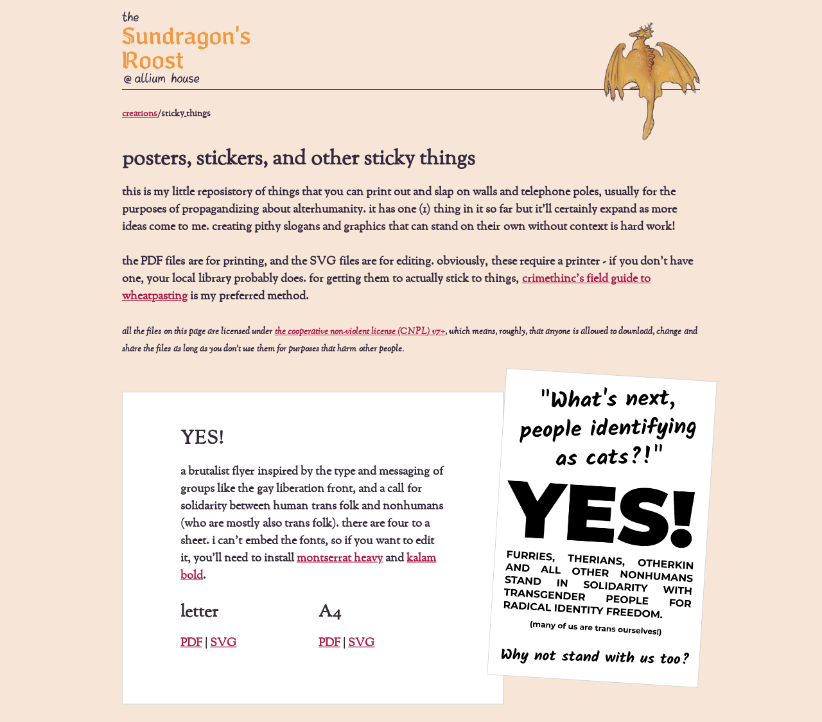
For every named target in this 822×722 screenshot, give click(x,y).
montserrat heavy (340, 558)
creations (139, 113)
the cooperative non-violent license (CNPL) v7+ (360, 331)
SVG (223, 643)
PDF (191, 643)
